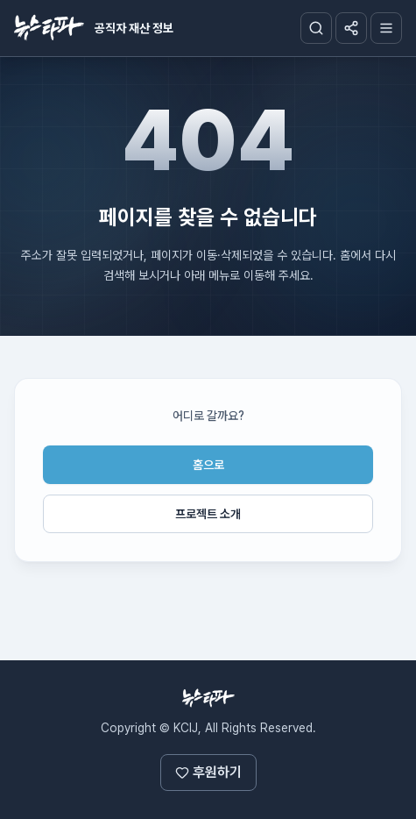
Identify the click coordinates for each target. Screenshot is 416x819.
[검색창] (316, 28)
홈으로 (208, 465)
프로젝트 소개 (208, 514)
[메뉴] (386, 28)
